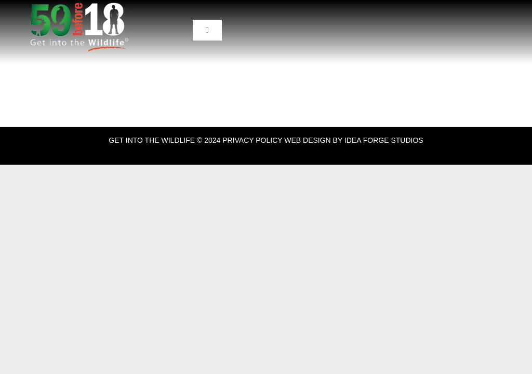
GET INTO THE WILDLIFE (152, 140)
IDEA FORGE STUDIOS (383, 140)
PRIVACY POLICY (252, 140)
